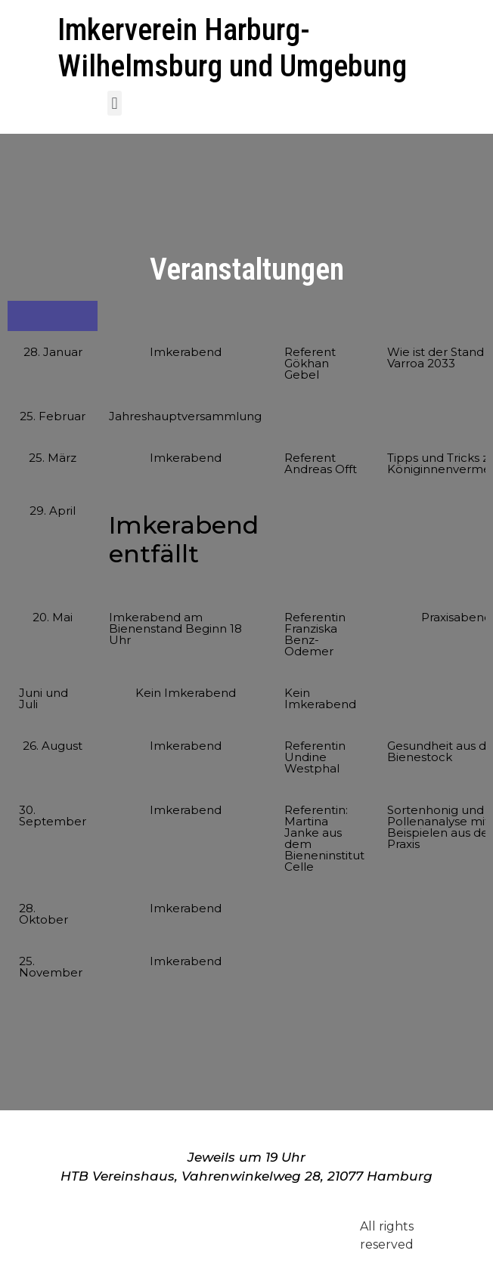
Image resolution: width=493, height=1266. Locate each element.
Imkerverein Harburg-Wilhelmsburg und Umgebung (232, 48)
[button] (114, 103)
